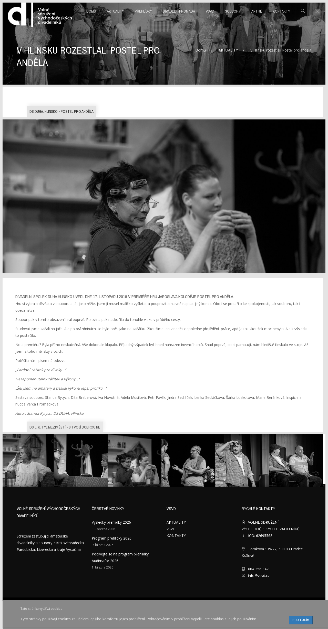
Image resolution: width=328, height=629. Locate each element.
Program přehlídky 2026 (111, 538)
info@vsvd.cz (259, 575)
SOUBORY (233, 11)
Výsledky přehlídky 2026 (111, 522)
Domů (91, 11)
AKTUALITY (115, 11)
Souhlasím (300, 620)
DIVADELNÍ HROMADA (179, 11)
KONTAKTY (281, 11)
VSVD (210, 11)
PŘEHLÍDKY (143, 11)
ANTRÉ (256, 11)
